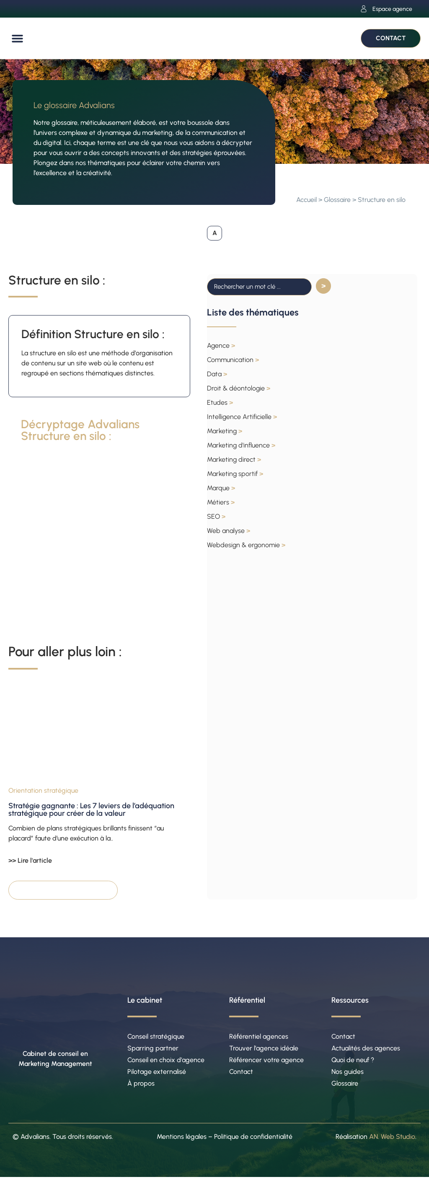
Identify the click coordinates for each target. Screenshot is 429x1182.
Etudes (220, 403)
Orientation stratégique (43, 791)
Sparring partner (152, 1050)
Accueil (306, 200)
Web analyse (228, 531)
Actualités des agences (365, 1050)
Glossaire (337, 200)
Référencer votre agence (266, 1062)
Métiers (221, 503)
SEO (216, 517)
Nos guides (347, 1075)
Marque (221, 488)
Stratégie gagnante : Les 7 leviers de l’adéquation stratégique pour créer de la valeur (91, 810)
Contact (241, 1075)
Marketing (224, 431)
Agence (221, 346)
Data (217, 374)
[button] (17, 38)
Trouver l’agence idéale (263, 1050)
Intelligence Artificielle (242, 417)
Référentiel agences (258, 1037)
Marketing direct (234, 460)
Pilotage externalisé (156, 1075)
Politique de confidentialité (253, 1141)
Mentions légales (182, 1141)
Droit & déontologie (238, 389)
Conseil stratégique (155, 1037)
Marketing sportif (235, 474)
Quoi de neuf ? (352, 1062)
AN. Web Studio (392, 1141)
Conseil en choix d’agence (165, 1062)
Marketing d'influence (241, 446)
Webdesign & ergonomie (246, 545)
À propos (141, 1087)
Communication (233, 360)
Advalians (35, 1141)
